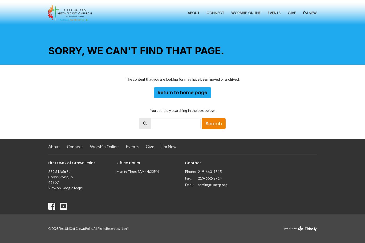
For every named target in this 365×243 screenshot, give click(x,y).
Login (125, 228)
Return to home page (182, 92)
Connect (215, 12)
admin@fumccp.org (212, 185)
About (193, 12)
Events (274, 12)
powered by (300, 228)
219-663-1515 (210, 171)
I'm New (310, 12)
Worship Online (246, 12)
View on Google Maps (65, 188)
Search (214, 123)
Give (292, 12)
